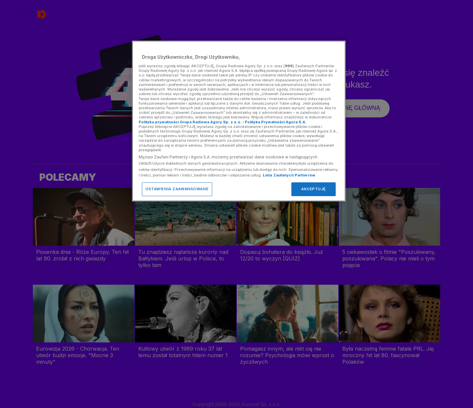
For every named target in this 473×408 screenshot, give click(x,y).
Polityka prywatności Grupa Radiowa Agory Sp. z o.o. (190, 122)
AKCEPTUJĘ (313, 189)
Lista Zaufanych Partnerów (289, 175)
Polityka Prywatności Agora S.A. (275, 122)
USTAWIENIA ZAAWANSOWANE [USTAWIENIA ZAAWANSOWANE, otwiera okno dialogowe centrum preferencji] (177, 189)
